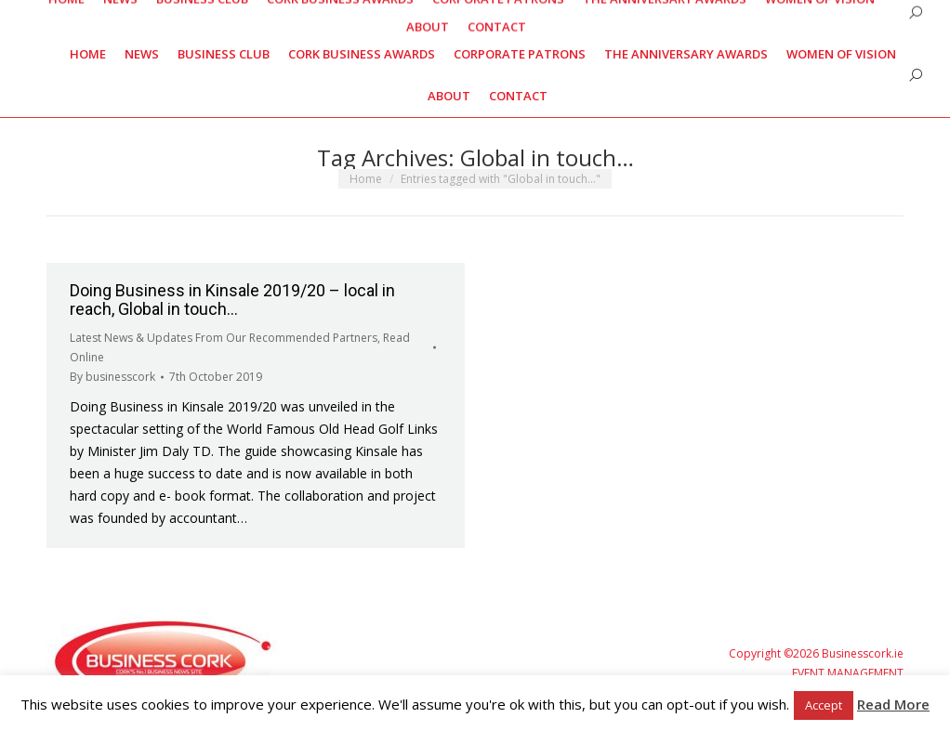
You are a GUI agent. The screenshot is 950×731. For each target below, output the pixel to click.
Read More (893, 704)
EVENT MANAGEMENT (848, 673)
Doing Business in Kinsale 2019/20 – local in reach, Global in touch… (232, 300)
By (112, 377)
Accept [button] (823, 705)
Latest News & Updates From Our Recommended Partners (223, 338)
